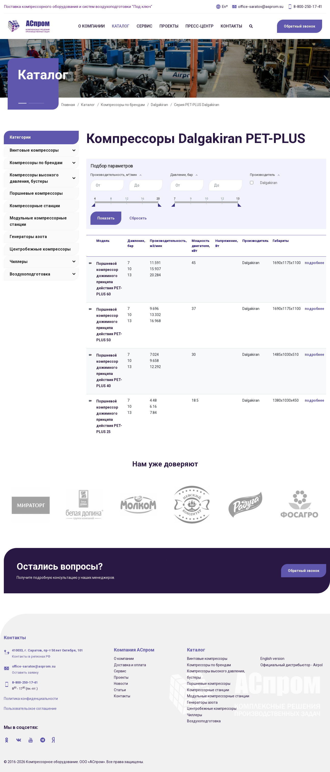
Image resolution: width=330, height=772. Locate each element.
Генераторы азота (28, 236)
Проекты (169, 26)
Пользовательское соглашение (30, 708)
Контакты (231, 26)
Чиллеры (19, 261)
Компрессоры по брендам (123, 105)
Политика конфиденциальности (31, 698)
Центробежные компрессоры (40, 249)
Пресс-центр (200, 26)
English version (272, 658)
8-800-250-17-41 (304, 6)
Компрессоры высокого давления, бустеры (34, 178)
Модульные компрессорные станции (38, 221)
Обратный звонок (299, 26)
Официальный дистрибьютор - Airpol (291, 664)
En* (222, 6)
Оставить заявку (25, 672)
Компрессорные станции (35, 205)
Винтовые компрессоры (34, 150)
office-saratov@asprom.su (257, 6)
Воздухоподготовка (30, 274)
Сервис (144, 26)
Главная (68, 105)
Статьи (120, 689)
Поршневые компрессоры (36, 193)
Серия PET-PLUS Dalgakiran (196, 105)
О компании (91, 26)
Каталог (120, 26)
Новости (121, 683)
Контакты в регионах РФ (31, 656)
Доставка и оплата (130, 664)
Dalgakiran (159, 105)
